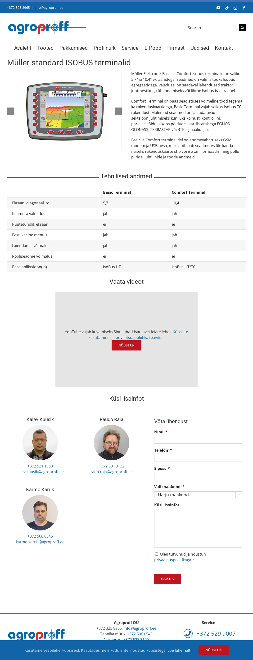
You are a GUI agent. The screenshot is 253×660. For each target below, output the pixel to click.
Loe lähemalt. (179, 650)
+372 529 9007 (210, 633)
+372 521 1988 (40, 466)
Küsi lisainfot (166, 505)
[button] (10, 111)
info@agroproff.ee (49, 7)
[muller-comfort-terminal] (64, 111)
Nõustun (126, 345)
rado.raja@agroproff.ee (111, 471)
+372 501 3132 (111, 466)
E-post (162, 468)
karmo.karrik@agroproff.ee (40, 541)
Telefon (163, 450)
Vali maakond (169, 486)
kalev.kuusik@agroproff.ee (40, 471)
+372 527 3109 (136, 639)
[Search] (242, 27)
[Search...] (211, 27)
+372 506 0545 (40, 536)
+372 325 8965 (18, 7)
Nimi (160, 432)
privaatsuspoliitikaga (172, 559)
